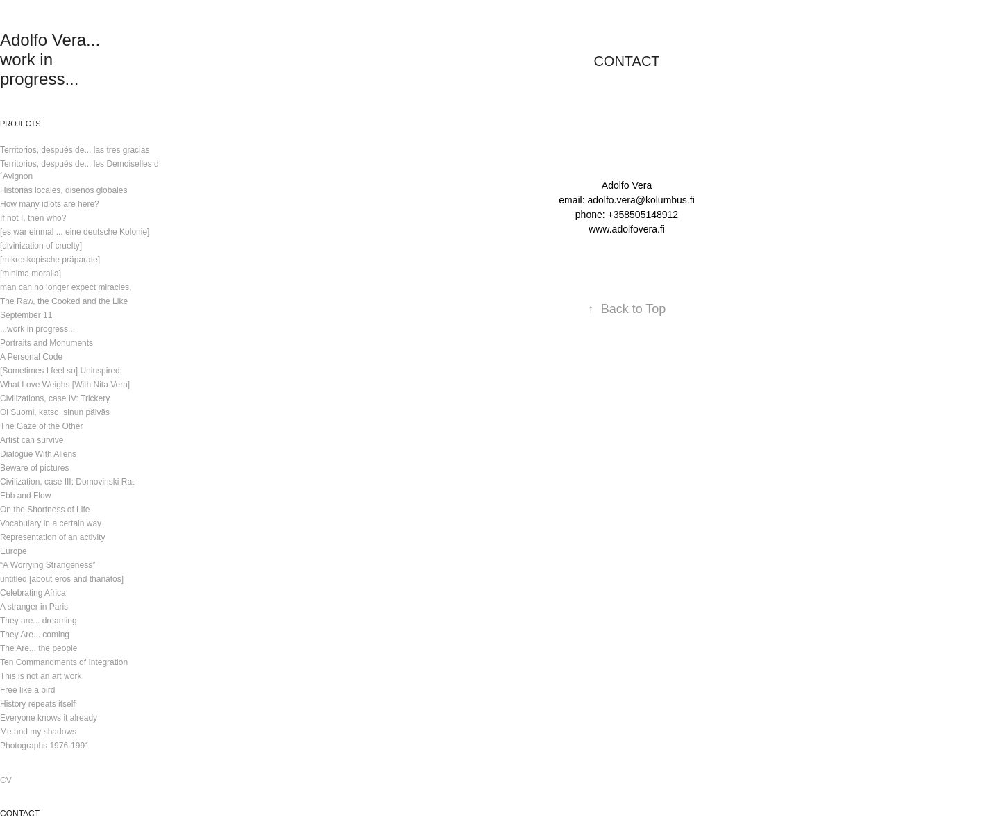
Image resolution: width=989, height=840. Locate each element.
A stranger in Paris (34, 607)
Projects (20, 123)
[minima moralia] (30, 273)
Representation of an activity (52, 537)
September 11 (26, 315)
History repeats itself (38, 704)
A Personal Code (31, 357)
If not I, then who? (33, 218)
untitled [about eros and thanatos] (62, 579)
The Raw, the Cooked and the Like (64, 301)
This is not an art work (40, 676)
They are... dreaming (38, 620)
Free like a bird (27, 690)
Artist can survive (31, 440)
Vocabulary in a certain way (50, 523)
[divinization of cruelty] (41, 246)
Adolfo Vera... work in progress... (52, 59)
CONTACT (20, 813)
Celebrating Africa (33, 593)
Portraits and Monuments (46, 343)
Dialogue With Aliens (38, 454)
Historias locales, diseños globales (63, 190)
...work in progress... (37, 329)
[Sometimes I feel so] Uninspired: (61, 371)
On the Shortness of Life (45, 509)
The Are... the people (38, 648)
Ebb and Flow (25, 496)
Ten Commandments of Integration (64, 662)
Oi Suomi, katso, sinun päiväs (55, 412)
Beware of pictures (34, 468)
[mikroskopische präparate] (50, 259)
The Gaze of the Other (41, 426)
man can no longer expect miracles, (65, 287)
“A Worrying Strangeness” (47, 565)
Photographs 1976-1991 (45, 745)
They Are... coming (34, 634)
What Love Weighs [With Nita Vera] (65, 384)
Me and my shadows (38, 732)
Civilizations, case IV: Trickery (55, 398)
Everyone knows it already (48, 718)
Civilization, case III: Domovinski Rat (67, 482)
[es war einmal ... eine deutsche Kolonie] (74, 232)
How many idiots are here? (49, 204)
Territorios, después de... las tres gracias (74, 150)
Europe (13, 551)
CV (6, 780)
